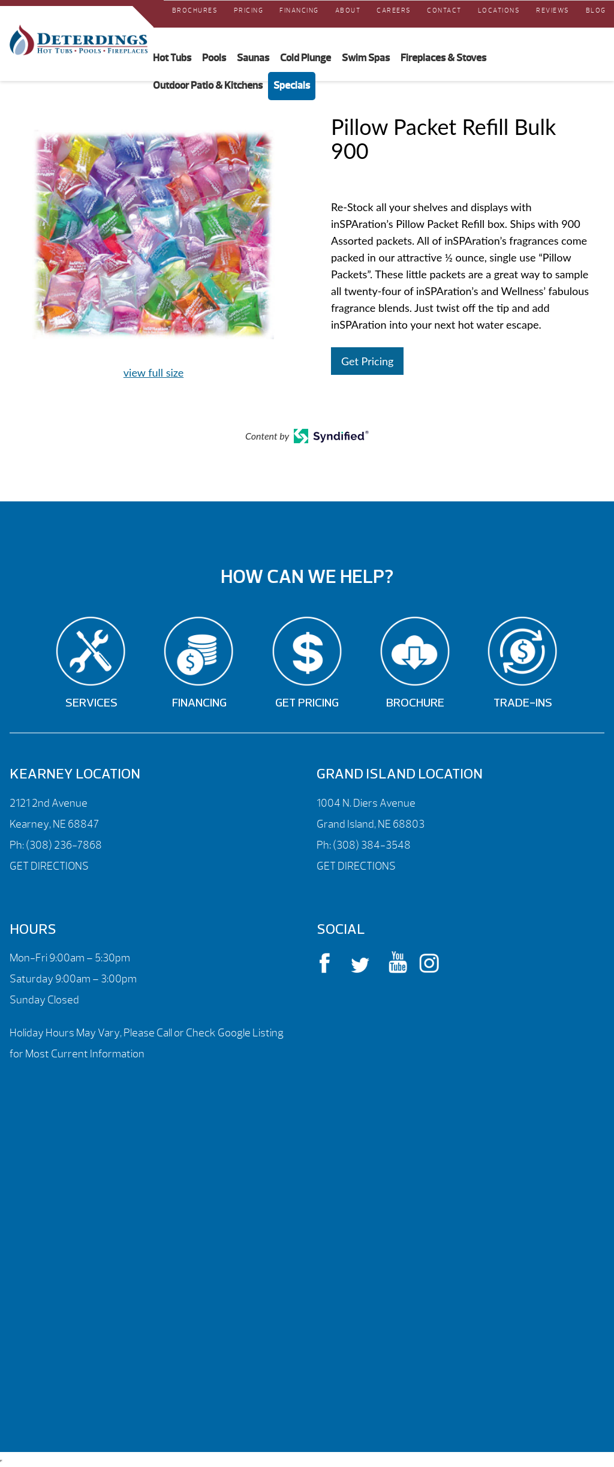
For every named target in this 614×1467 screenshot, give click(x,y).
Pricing (249, 10)
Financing (299, 10)
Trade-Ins (522, 704)
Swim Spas (366, 57)
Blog (596, 10)
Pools (214, 57)
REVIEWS (553, 10)
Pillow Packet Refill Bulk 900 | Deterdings (79, 40)
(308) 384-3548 (372, 845)
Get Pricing (367, 361)
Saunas (253, 57)
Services (91, 704)
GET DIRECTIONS (49, 866)
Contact (444, 10)
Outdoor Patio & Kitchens (208, 85)
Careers (394, 10)
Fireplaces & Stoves (443, 57)
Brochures (195, 10)
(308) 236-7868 (63, 845)
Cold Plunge (305, 57)
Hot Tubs (172, 57)
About (348, 10)
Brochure (415, 704)
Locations (499, 10)
